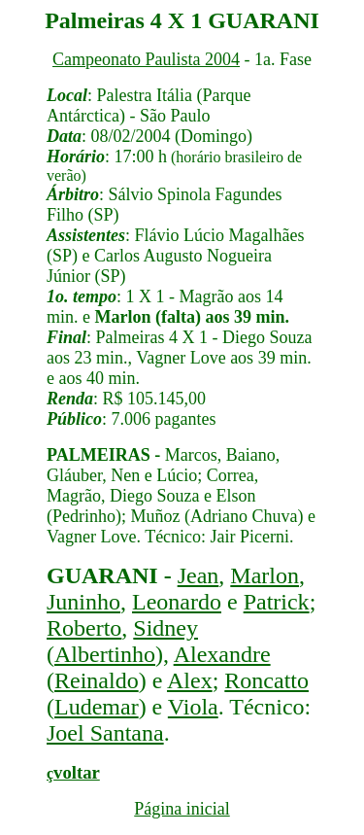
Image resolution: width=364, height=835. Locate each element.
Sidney (165, 628)
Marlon (264, 575)
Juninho (83, 601)
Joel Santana (105, 733)
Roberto (84, 628)
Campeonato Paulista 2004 (146, 59)
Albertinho (104, 654)
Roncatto (266, 680)
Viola (193, 706)
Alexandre (222, 654)
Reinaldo (96, 680)
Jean (198, 575)
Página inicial (181, 808)
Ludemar (96, 706)
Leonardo (176, 601)
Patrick (277, 601)
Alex (190, 680)
